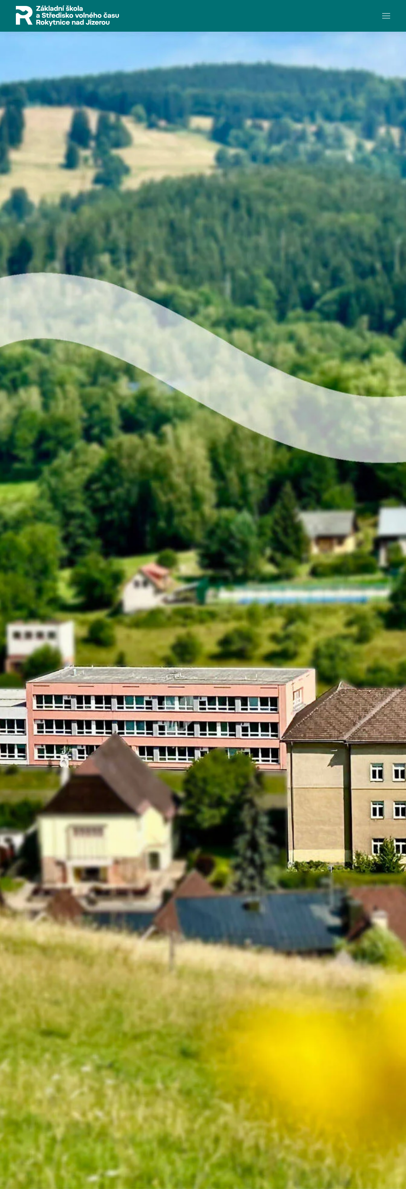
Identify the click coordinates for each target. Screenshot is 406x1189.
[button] (386, 16)
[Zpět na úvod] (67, 16)
